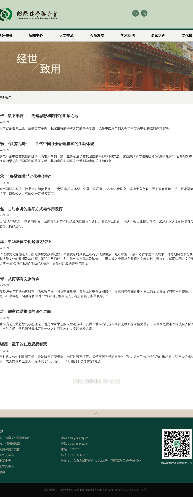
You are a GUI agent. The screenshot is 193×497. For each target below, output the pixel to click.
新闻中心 (36, 34)
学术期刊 (127, 34)
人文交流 (66, 34)
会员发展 (97, 34)
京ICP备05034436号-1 (135, 489)
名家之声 (158, 34)
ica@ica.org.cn (79, 438)
